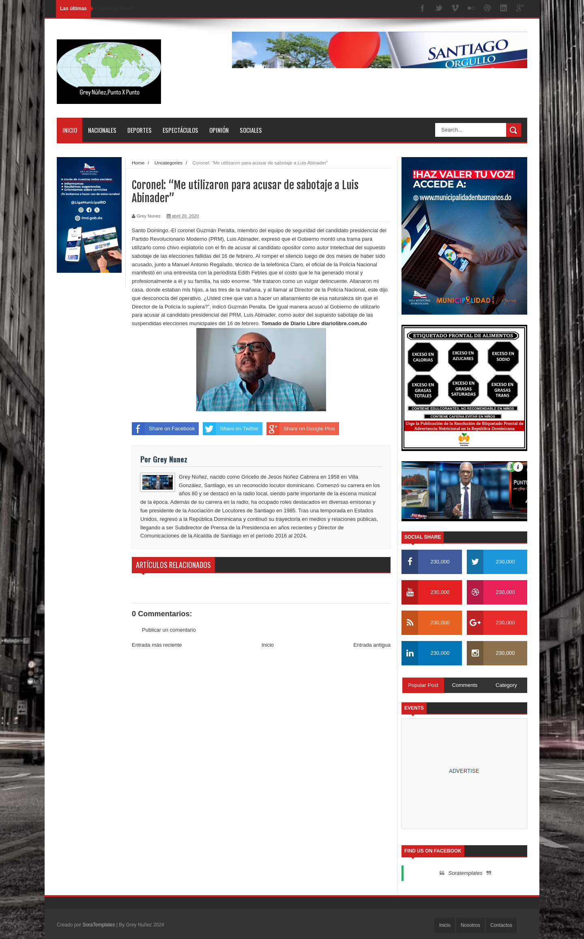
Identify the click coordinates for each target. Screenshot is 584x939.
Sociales (251, 129)
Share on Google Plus (300, 428)
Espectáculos (180, 129)
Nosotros (470, 925)
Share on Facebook (163, 428)
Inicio (69, 129)
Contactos (501, 925)
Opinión (219, 129)
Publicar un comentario (169, 630)
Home (138, 162)
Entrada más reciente (157, 645)
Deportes (139, 129)
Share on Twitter (230, 428)
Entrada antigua (372, 645)
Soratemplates (466, 873)
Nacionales (102, 129)
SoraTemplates (98, 925)
